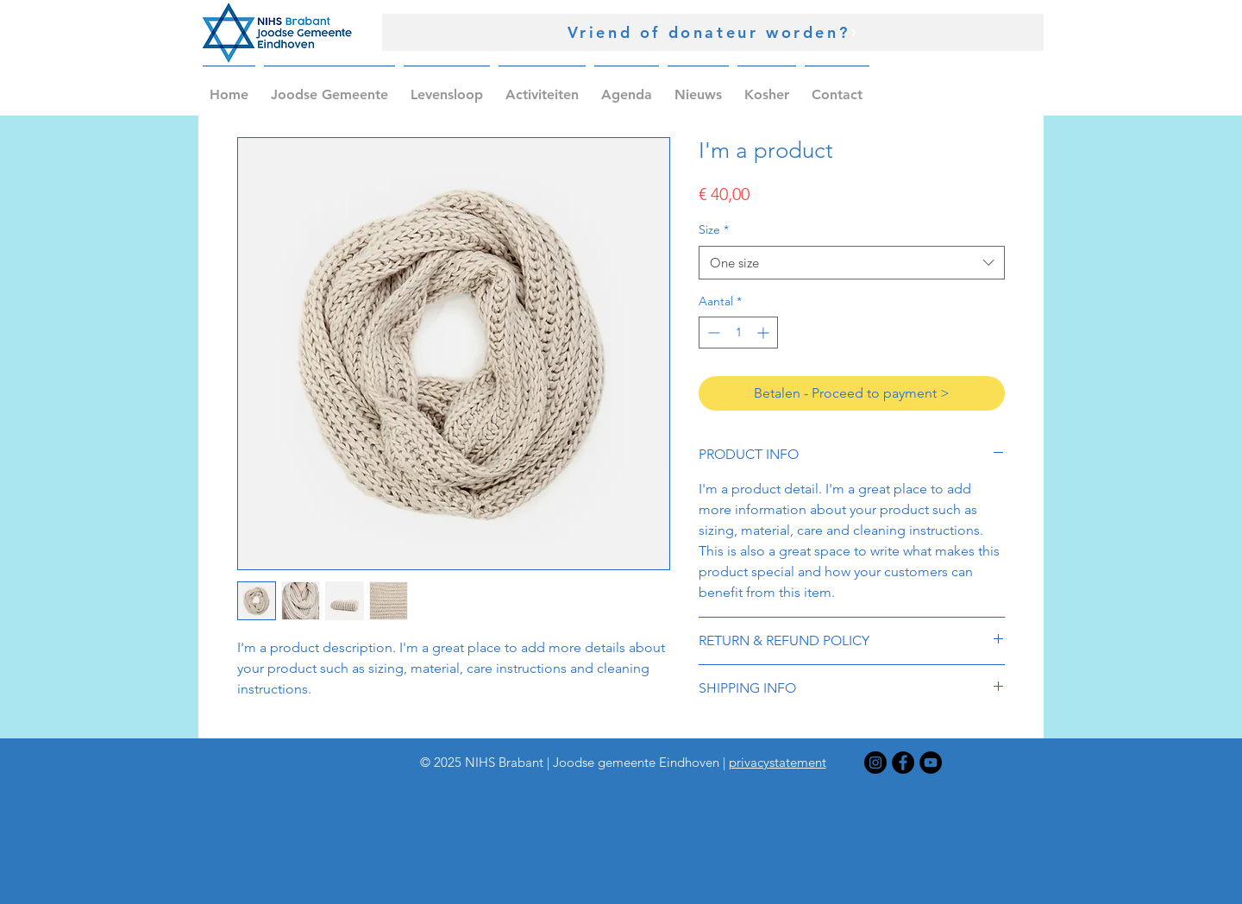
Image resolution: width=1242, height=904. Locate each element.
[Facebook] (903, 762)
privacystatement (777, 762)
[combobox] (852, 262)
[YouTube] (930, 762)
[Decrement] (712, 332)
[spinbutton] (738, 332)
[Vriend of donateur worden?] (713, 32)
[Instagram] (875, 762)
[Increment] (764, 332)
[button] (329, 87)
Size (714, 229)
